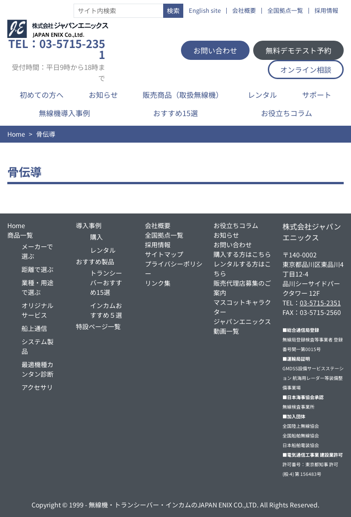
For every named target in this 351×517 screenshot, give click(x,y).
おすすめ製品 (95, 261)
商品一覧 (20, 235)
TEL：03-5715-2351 (56, 60)
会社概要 (244, 11)
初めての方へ (42, 94)
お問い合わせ (215, 50)
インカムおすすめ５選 (106, 310)
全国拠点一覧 (285, 11)
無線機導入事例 (64, 112)
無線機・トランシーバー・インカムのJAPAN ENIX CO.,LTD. (174, 504)
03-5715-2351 (320, 302)
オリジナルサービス (37, 310)
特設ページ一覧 (98, 326)
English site (205, 11)
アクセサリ (37, 387)
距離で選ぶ (37, 269)
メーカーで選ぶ (37, 251)
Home (16, 134)
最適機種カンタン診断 (37, 369)
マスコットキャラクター (242, 307)
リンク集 (157, 283)
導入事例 (88, 225)
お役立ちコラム (286, 112)
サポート (316, 94)
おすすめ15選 (175, 112)
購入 (96, 236)
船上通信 (34, 328)
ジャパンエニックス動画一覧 (242, 326)
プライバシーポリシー (173, 268)
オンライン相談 (305, 69)
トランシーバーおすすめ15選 (106, 282)
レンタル (262, 94)
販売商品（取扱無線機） (183, 94)
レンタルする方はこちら (242, 268)
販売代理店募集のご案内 (242, 287)
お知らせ (103, 94)
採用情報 (326, 11)
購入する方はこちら (242, 254)
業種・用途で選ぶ (37, 287)
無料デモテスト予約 (298, 50)
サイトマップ (164, 254)
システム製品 (37, 346)
